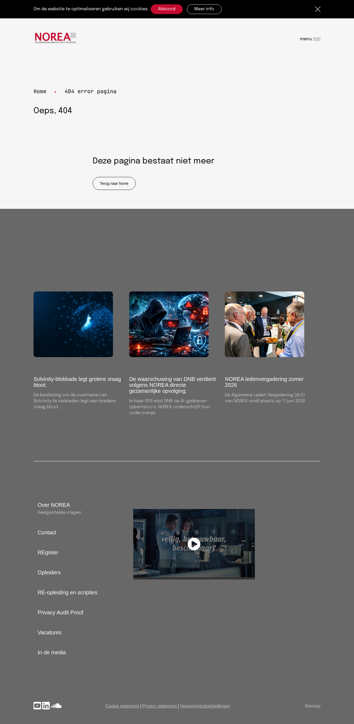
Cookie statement (122, 706)
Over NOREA (54, 505)
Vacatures (50, 632)
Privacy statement (159, 706)
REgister (48, 552)
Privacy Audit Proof (60, 612)
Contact (47, 532)
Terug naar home (114, 183)
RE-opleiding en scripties (67, 592)
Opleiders (49, 572)
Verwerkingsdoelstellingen (205, 706)
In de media (52, 652)
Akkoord (166, 9)
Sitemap (312, 706)
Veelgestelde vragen (59, 512)
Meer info (204, 9)
